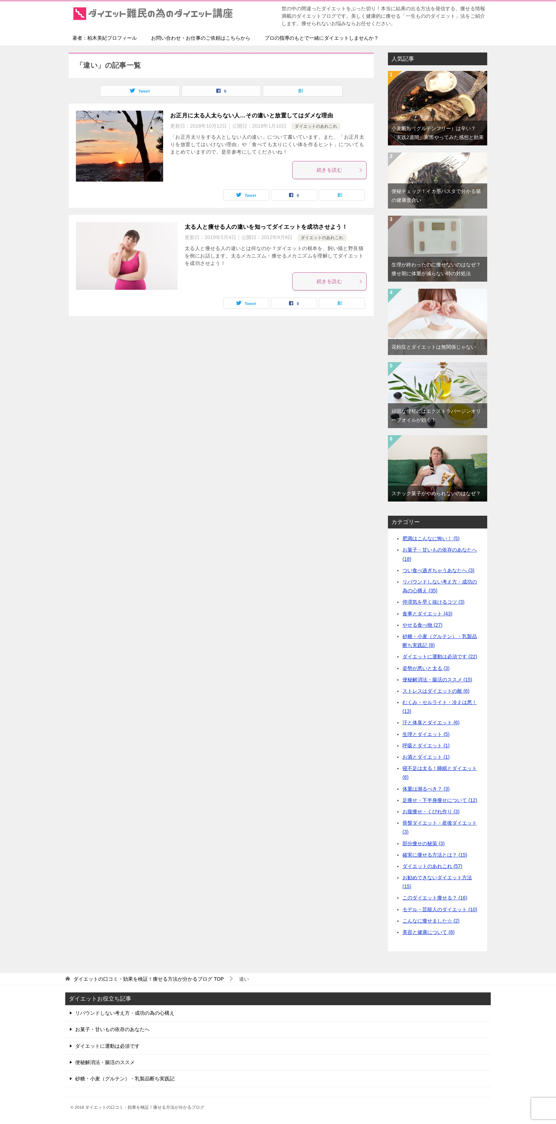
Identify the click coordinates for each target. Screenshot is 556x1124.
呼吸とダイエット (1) (426, 745)
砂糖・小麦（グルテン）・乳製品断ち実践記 (124, 1078)
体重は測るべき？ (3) (426, 789)
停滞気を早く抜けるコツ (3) (433, 602)
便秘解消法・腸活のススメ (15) (437, 679)
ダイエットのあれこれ (316, 126)
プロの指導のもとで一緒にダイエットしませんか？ (322, 38)
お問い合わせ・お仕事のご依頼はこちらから (200, 38)
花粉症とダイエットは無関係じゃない (433, 347)
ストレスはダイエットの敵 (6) (435, 691)
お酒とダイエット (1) (426, 757)
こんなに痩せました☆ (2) (431, 921)
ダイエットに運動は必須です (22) (439, 656)
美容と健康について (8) (428, 932)
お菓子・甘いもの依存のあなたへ (112, 1029)
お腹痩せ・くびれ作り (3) (431, 811)
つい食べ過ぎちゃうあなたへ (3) (438, 570)
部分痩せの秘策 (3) (423, 843)
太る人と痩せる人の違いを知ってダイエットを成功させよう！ (266, 227)
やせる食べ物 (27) (422, 625)
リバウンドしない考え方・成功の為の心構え (124, 1013)
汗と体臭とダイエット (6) (431, 722)
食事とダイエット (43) (427, 613)
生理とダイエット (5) (426, 734)
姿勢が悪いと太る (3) (426, 668)
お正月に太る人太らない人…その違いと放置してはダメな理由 (251, 115)
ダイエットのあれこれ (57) (432, 866)
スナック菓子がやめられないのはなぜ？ (436, 493)
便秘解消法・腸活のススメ (105, 1062)
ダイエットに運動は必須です (107, 1046)
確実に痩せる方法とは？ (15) (434, 855)
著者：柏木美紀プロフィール (104, 38)
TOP (148, 979)
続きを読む (340, 170)
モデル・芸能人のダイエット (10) (439, 909)
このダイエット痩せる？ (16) (434, 898)
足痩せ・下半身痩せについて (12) (439, 800)
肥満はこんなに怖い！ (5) (431, 538)
